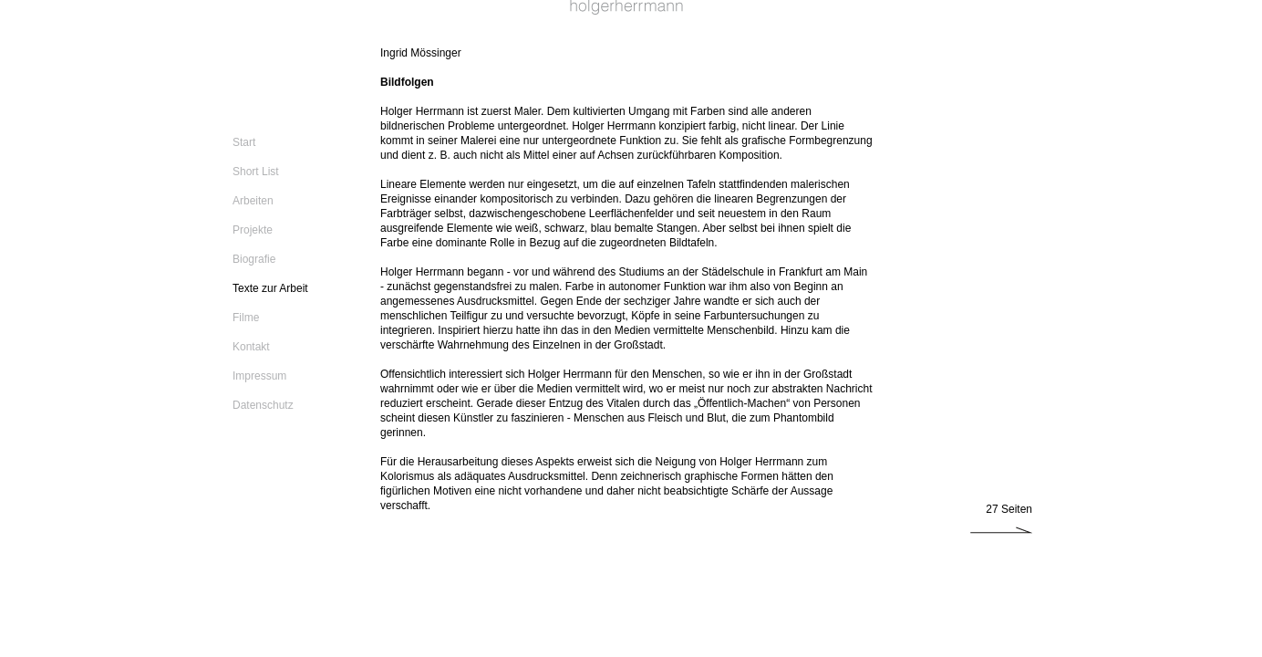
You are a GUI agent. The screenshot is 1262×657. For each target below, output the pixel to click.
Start (244, 142)
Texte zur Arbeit (270, 288)
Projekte (253, 230)
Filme (246, 317)
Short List (256, 171)
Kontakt (251, 346)
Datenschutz (263, 405)
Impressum (259, 376)
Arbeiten (253, 200)
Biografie (254, 259)
